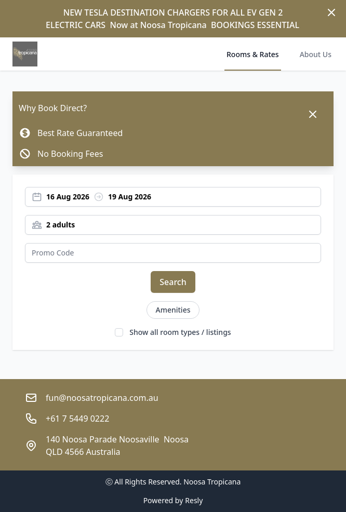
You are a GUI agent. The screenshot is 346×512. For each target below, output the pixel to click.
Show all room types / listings (180, 332)
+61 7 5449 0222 (77, 418)
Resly (194, 500)
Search (172, 282)
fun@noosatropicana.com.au (102, 397)
